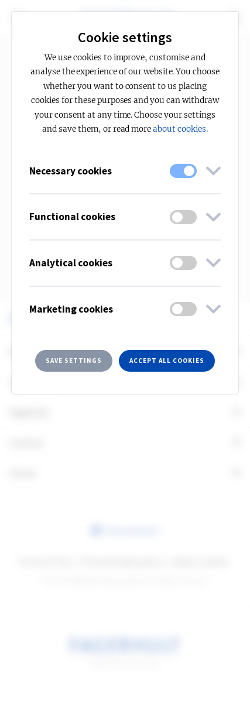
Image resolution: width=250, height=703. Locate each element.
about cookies (179, 129)
